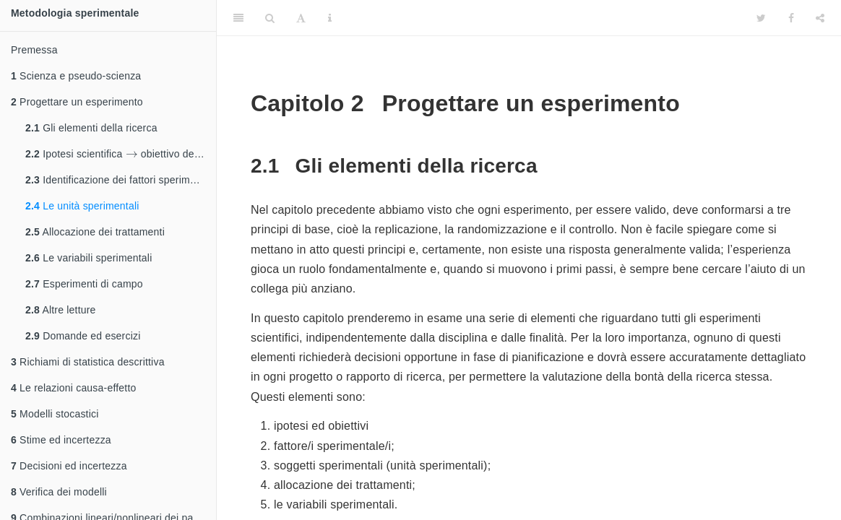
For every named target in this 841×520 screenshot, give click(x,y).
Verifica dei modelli (59, 492)
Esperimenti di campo (84, 284)
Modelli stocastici (55, 414)
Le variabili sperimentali (88, 258)
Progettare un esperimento (77, 102)
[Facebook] (791, 18)
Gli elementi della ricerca (91, 128)
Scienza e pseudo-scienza (76, 76)
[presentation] (132, 153)
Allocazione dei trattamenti (95, 232)
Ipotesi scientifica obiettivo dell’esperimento (120, 151)
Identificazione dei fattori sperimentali (120, 180)
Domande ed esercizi (82, 336)
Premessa (34, 50)
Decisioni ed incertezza (69, 466)
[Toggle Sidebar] (238, 18)
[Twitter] (761, 18)
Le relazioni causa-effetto (73, 388)
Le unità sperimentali (82, 206)
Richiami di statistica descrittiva (88, 362)
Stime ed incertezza (61, 440)
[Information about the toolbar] (329, 18)
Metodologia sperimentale (75, 13)
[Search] (269, 18)
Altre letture (60, 310)
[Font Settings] (300, 18)
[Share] (820, 18)
